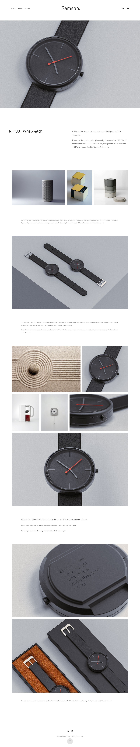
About (20, 9)
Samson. (71, 8)
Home (13, 9)
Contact (27, 9)
